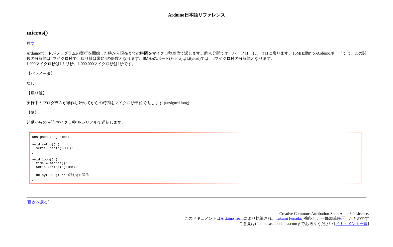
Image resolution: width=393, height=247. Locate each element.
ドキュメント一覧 (352, 232)
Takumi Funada (288, 227)
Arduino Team (232, 227)
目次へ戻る (38, 210)
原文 (31, 43)
